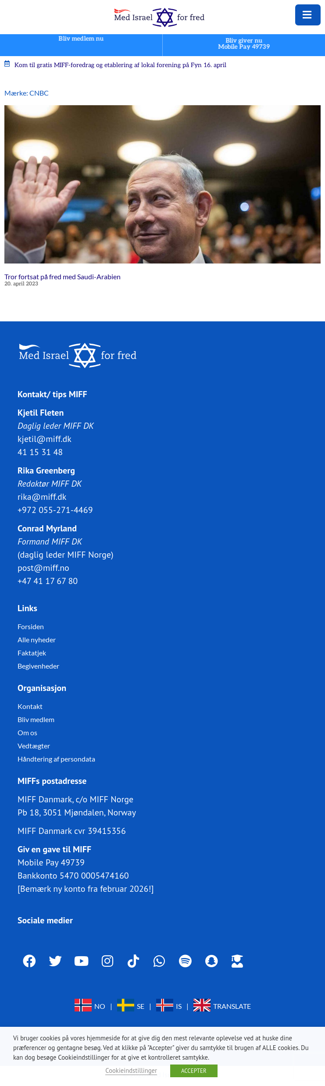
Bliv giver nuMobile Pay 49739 (244, 43)
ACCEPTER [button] (194, 1071)
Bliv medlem (36, 719)
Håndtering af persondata (56, 758)
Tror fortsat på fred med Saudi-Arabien (62, 276)
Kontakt (30, 705)
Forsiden (31, 626)
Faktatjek (32, 652)
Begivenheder (38, 665)
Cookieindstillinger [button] (131, 1070)
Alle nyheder (37, 639)
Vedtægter (34, 745)
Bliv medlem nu (81, 39)
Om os (27, 732)
